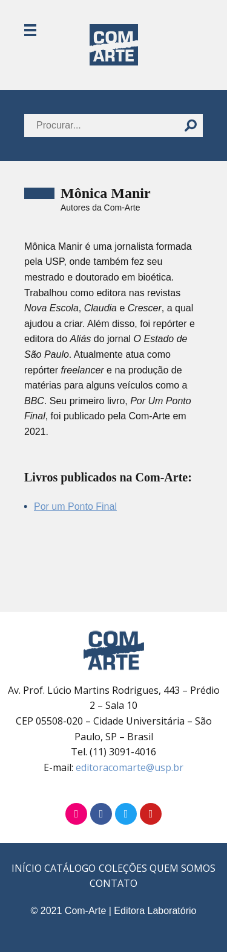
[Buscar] (191, 125)
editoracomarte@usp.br (129, 767)
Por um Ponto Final (75, 506)
